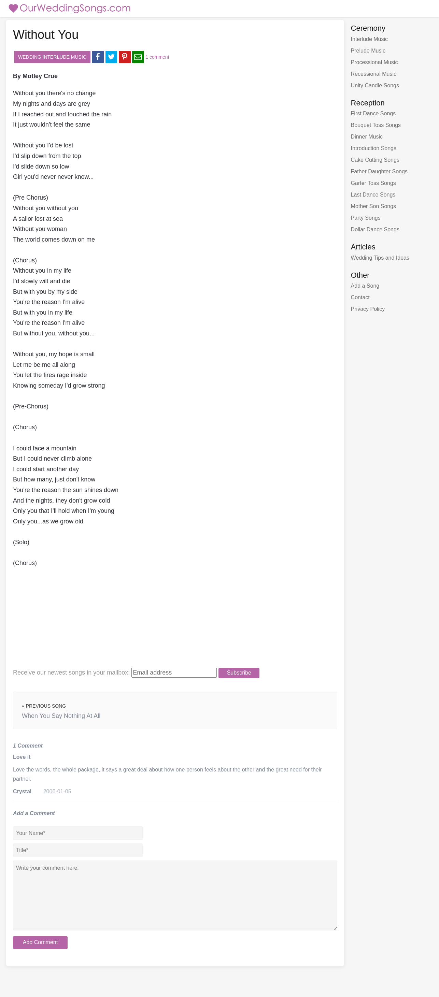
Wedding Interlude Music (52, 57)
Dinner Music (367, 137)
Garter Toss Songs (373, 183)
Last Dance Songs (373, 195)
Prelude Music (368, 51)
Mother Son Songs (373, 206)
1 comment (157, 57)
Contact (360, 297)
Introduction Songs (373, 148)
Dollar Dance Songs (375, 229)
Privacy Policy (368, 309)
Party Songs (366, 218)
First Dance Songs (373, 113)
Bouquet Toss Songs (376, 125)
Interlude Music (369, 39)
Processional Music (374, 62)
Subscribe (239, 673)
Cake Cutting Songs (375, 160)
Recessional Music (373, 74)
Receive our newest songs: (71, 672)
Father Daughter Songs (379, 171)
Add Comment (40, 942)
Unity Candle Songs (375, 85)
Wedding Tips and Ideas (380, 258)
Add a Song (365, 286)
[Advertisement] (165, 619)
